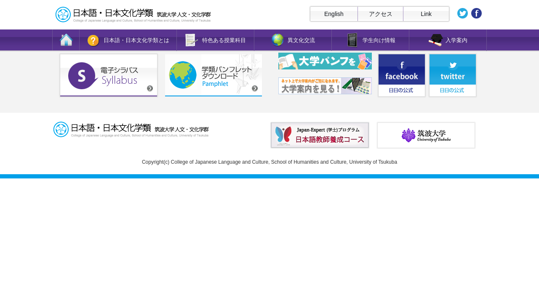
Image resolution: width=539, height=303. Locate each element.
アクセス (380, 14)
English (334, 14)
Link (426, 14)
